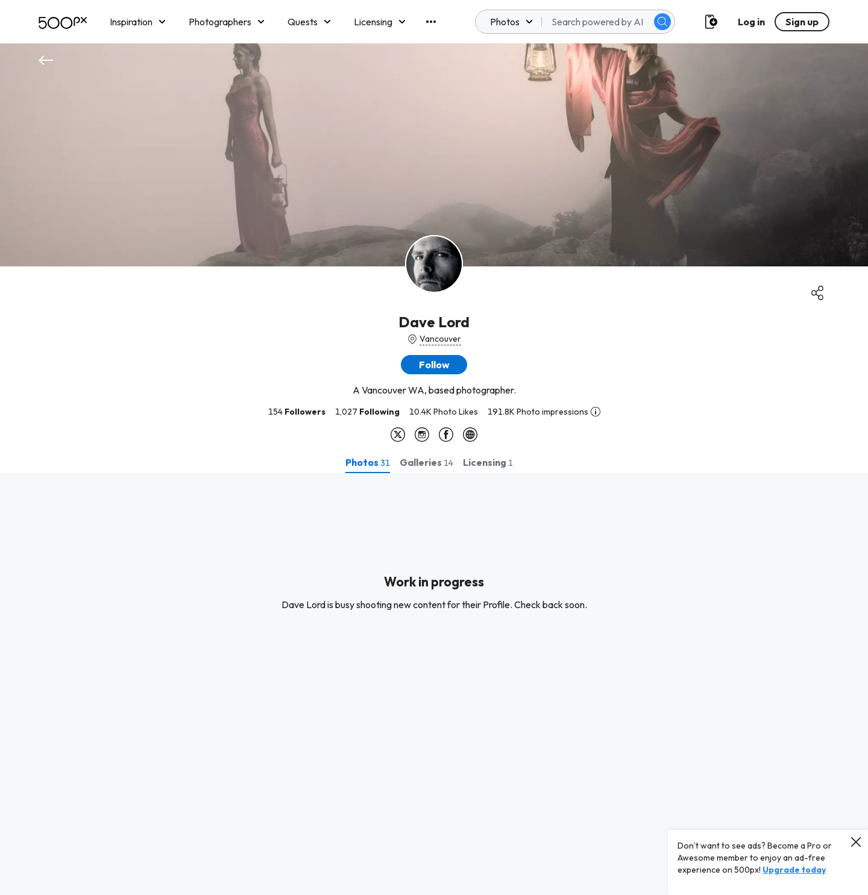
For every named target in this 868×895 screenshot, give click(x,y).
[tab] (368, 462)
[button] (434, 364)
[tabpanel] (434, 684)
